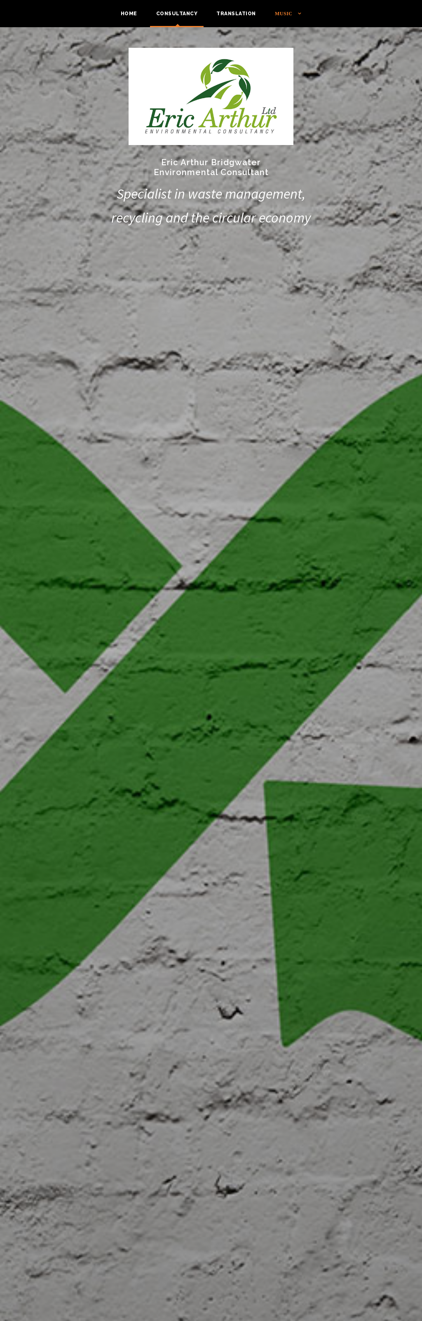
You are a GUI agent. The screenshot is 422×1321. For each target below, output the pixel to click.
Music (284, 13)
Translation (236, 13)
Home (129, 13)
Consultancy (177, 13)
